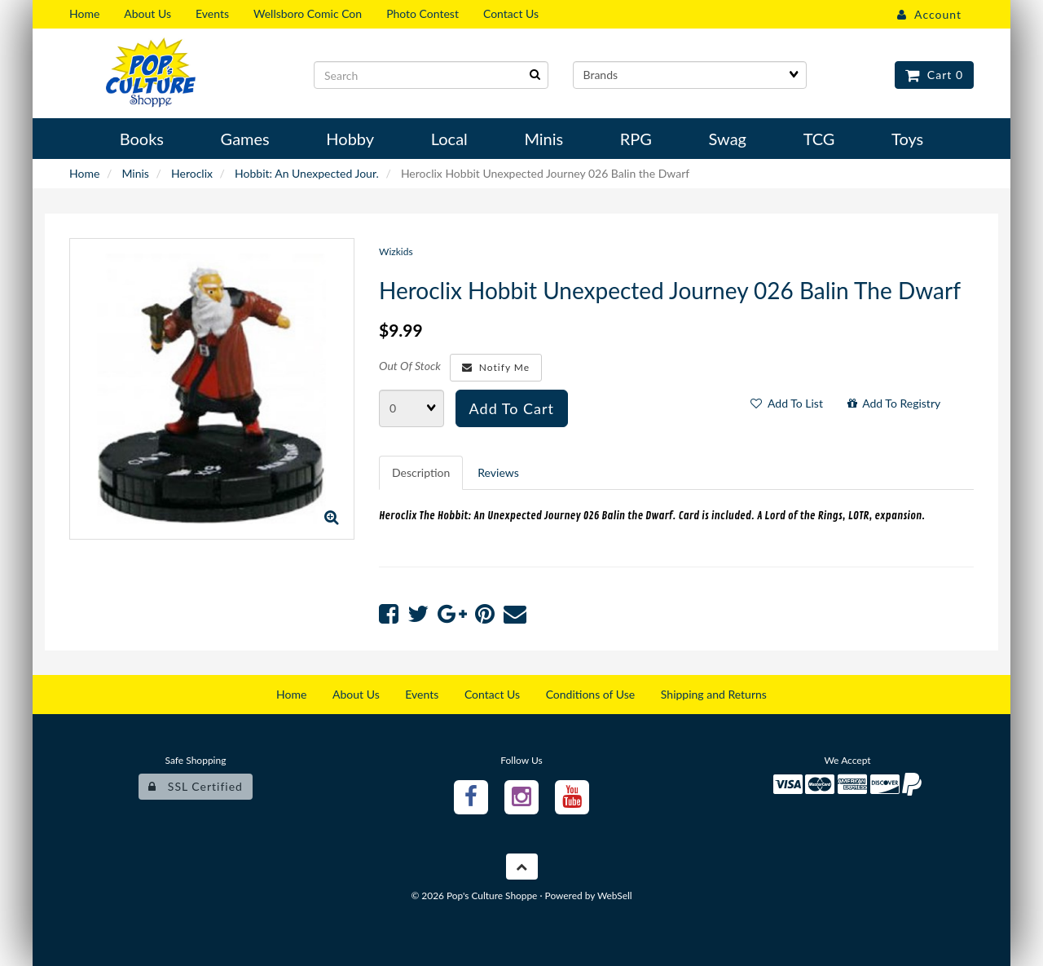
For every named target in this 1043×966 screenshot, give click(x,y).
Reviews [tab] (497, 472)
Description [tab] (421, 472)
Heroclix (192, 173)
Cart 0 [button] (934, 75)
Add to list (786, 403)
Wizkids (396, 251)
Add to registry (894, 403)
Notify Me (496, 367)
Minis (135, 173)
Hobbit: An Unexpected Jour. (307, 173)
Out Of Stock (410, 366)
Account (929, 14)
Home (84, 173)
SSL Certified (195, 786)
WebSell (614, 895)
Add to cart (511, 408)
